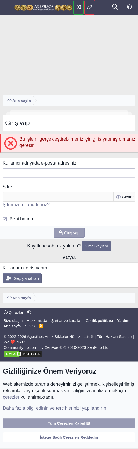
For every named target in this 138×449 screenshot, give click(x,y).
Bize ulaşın (13, 320)
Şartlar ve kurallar (66, 320)
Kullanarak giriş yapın (25, 267)
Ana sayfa (12, 326)
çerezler (11, 397)
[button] (129, 7)
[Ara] (115, 7)
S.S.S (30, 326)
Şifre (7, 186)
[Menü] (7, 8)
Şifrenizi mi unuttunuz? (26, 204)
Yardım (123, 320)
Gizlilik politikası (99, 320)
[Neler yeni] (102, 7)
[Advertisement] (69, 54)
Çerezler (13, 312)
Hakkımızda (37, 320)
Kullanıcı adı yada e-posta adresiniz (39, 163)
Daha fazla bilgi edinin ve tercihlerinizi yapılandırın (54, 408)
